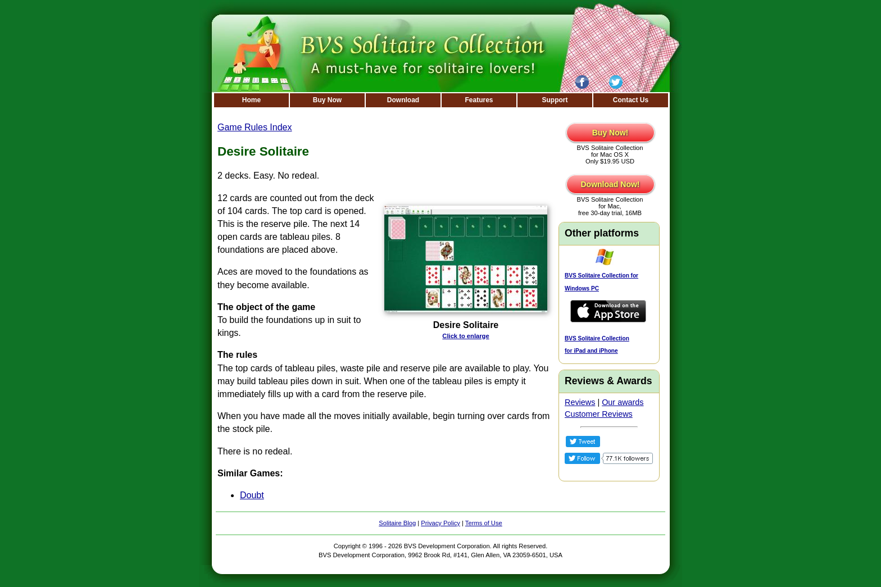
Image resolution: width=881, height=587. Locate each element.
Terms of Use (483, 523)
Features (479, 100)
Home (251, 100)
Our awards (622, 402)
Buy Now (327, 100)
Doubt (252, 495)
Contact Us (630, 100)
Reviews (580, 402)
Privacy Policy (440, 523)
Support (555, 100)
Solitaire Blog (397, 523)
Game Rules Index (254, 127)
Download (403, 100)
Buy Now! (610, 132)
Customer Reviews (599, 413)
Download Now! (610, 184)
